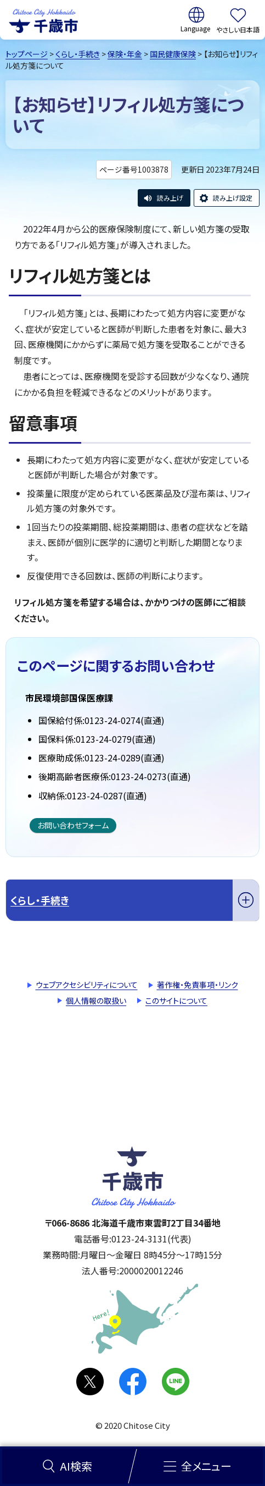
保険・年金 (125, 53)
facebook (132, 1381)
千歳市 (43, 20)
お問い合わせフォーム (73, 825)
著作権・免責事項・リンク (197, 984)
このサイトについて (176, 1000)
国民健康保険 (173, 53)
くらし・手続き (77, 53)
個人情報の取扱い (96, 1000)
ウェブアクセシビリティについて (87, 984)
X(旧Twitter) (90, 1381)
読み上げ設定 (232, 197)
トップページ (26, 53)
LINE (175, 1381)
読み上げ (170, 197)
